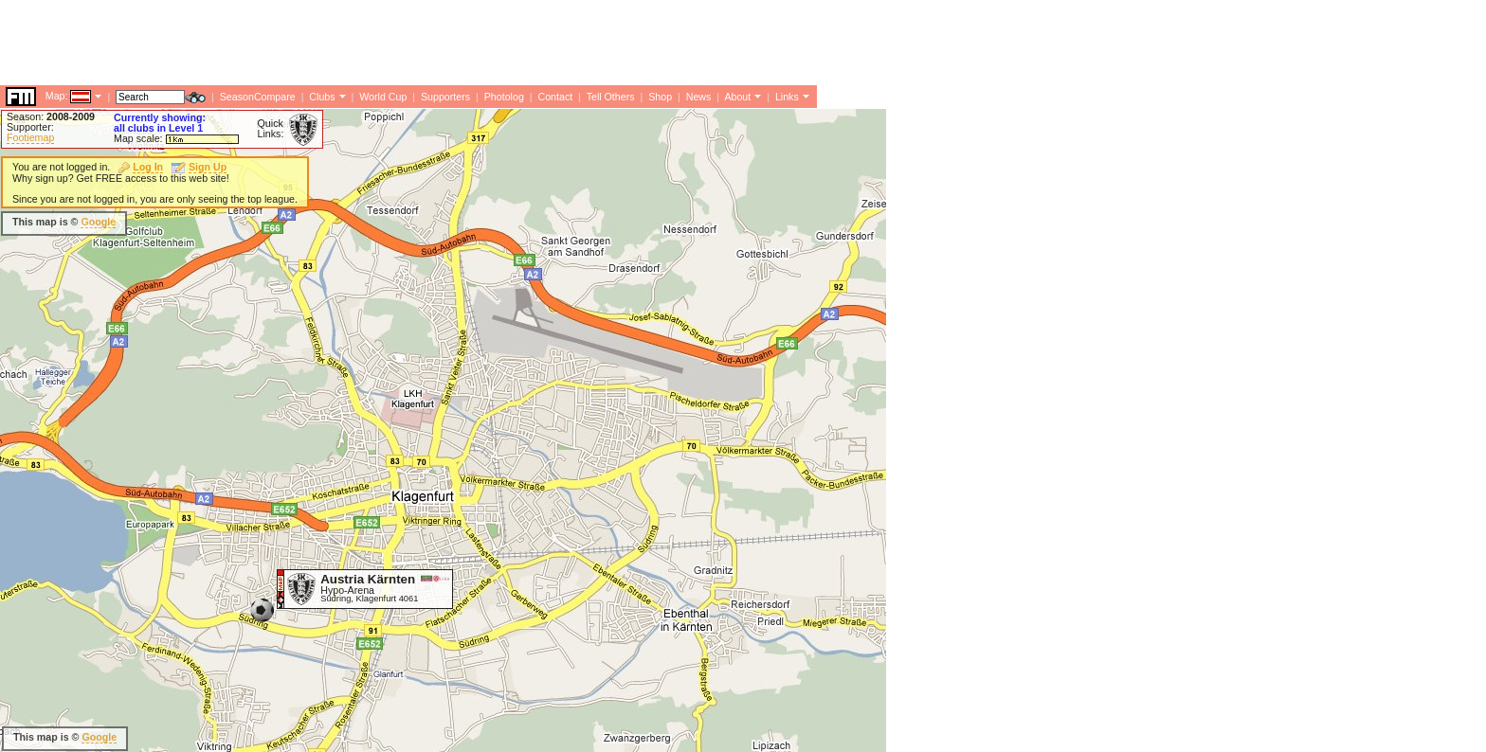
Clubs (322, 96)
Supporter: (30, 127)
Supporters (445, 96)
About (737, 96)
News (699, 96)
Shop (660, 96)
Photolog (504, 96)
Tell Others (611, 96)
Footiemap (30, 137)
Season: (51, 116)
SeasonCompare (258, 96)
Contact (554, 96)
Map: (56, 95)
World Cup (383, 96)
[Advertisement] (345, 42)
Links (787, 96)
